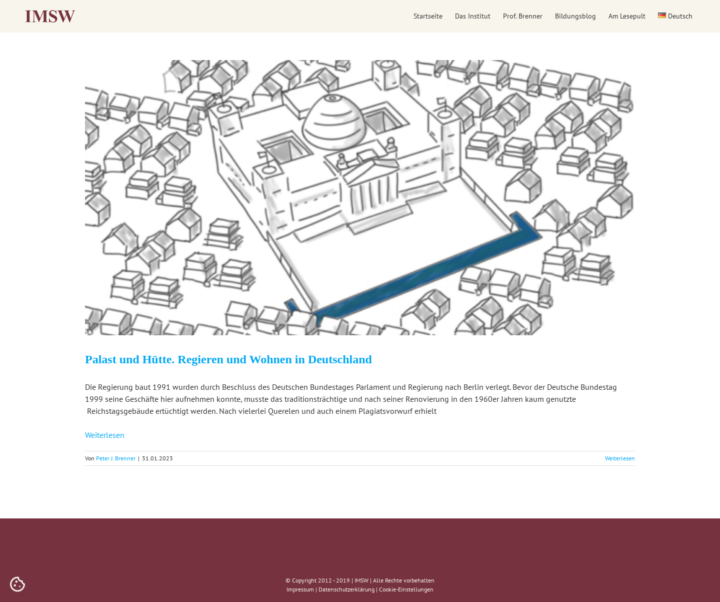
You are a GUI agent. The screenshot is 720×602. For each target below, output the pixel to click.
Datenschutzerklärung (346, 589)
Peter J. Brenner (116, 458)
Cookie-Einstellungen (406, 589)
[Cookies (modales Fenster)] (17, 585)
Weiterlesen (104, 435)
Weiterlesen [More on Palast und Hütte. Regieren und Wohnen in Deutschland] (620, 458)
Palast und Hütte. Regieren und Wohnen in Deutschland (228, 359)
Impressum (300, 589)
